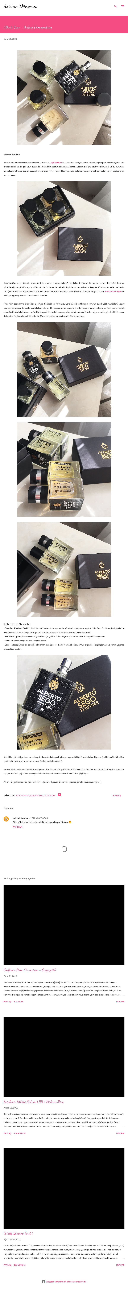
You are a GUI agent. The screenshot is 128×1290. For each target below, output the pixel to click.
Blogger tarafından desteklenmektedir (64, 1281)
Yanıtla (17, 826)
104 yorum (19, 1133)
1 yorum (18, 1001)
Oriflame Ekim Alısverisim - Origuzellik (30, 970)
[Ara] (115, 5)
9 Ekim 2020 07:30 (39, 818)
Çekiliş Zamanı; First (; (18, 1233)
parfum (51, 795)
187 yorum (19, 1265)
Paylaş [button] (117, 795)
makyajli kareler (20, 818)
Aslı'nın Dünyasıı (20, 6)
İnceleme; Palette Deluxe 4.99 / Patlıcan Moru (34, 1102)
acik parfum (22, 795)
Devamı (120, 1001)
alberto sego (38, 795)
